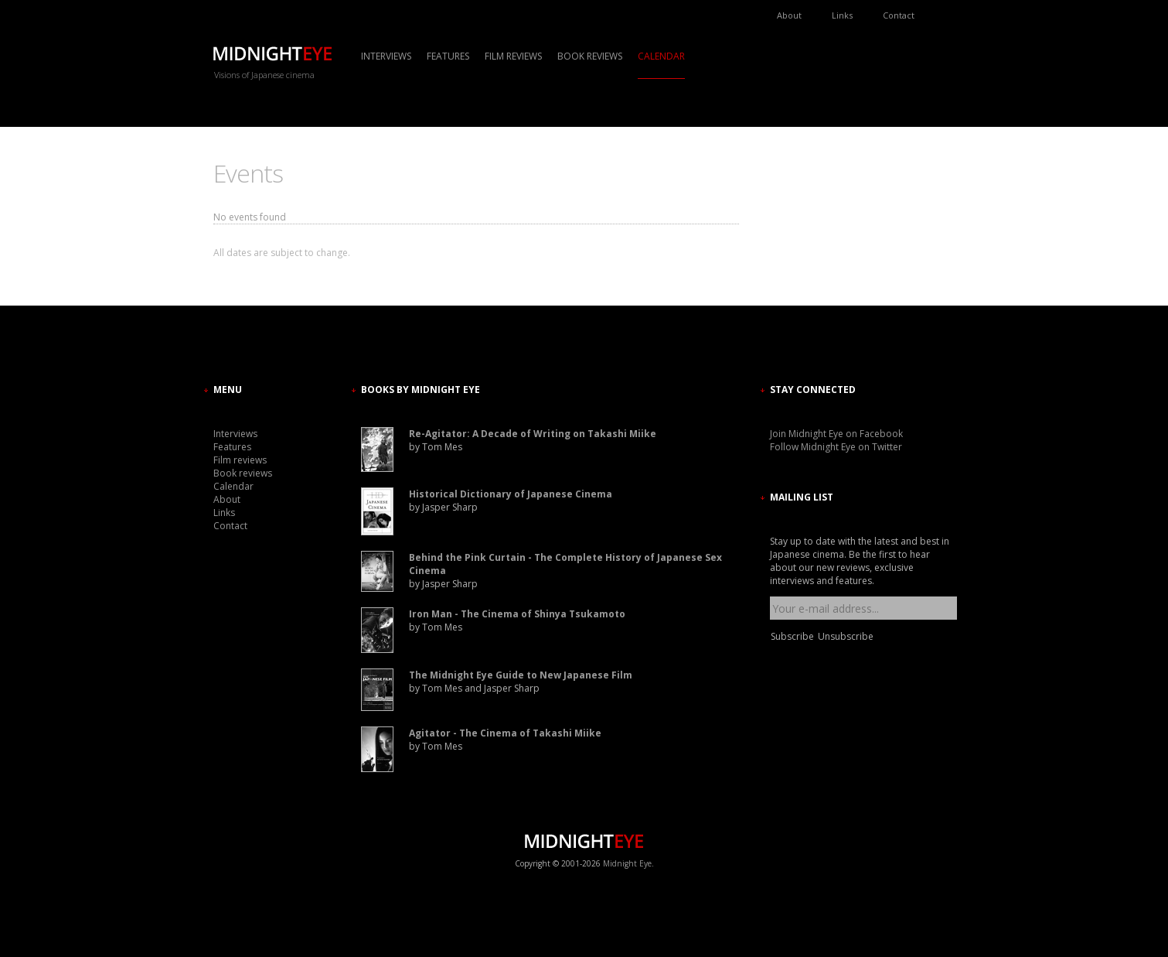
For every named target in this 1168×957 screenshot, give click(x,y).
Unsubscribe (845, 636)
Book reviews (589, 56)
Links (842, 15)
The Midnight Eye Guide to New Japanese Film (520, 675)
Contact (898, 15)
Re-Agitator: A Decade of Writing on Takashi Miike (532, 433)
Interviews (386, 56)
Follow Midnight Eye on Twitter (836, 446)
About (789, 15)
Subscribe (792, 636)
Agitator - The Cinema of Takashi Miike (505, 733)
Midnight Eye (627, 863)
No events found (249, 217)
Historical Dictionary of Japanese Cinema (510, 494)
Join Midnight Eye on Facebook (836, 433)
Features (448, 56)
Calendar (661, 56)
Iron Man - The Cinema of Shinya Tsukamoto (517, 613)
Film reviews (513, 56)
